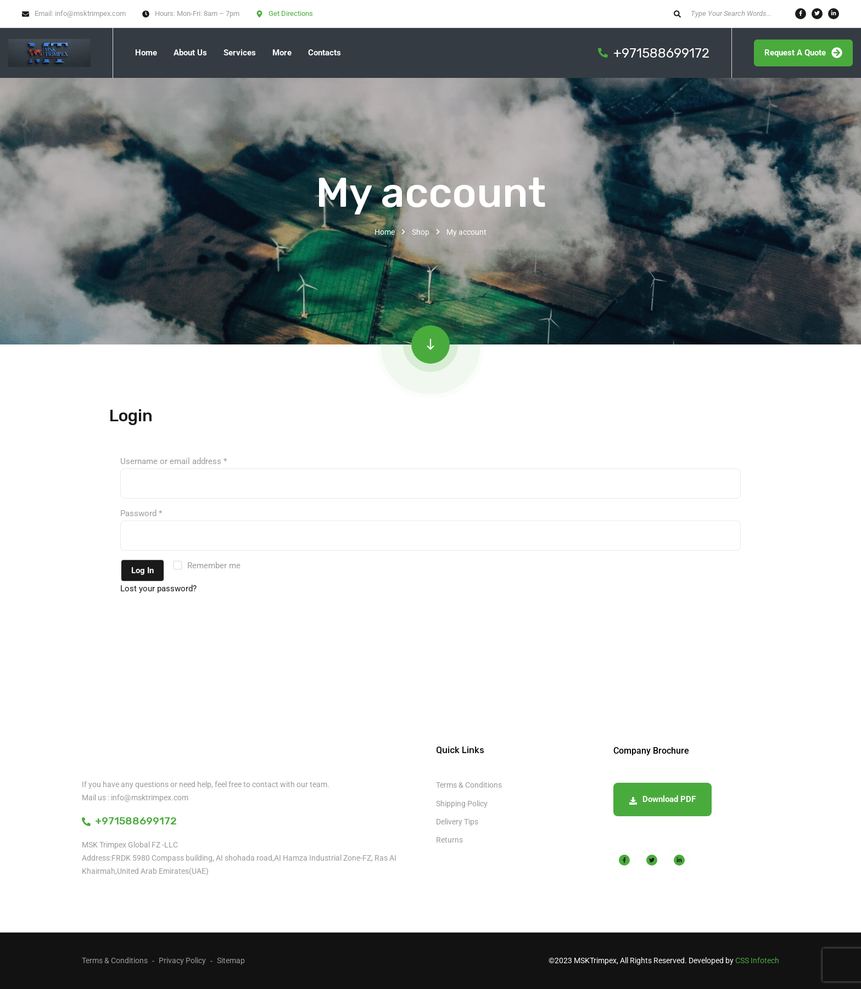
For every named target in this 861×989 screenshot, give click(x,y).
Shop (420, 232)
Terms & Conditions (469, 785)
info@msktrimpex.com (90, 13)
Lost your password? (158, 589)
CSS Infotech (757, 960)
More (282, 53)
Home (146, 53)
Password (141, 513)
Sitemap (231, 960)
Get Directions (291, 13)
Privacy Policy (182, 960)
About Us (190, 53)
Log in (142, 570)
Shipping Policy (462, 803)
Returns (449, 839)
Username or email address (173, 461)
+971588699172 (129, 821)
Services (239, 53)
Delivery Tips (457, 821)
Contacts (324, 53)
